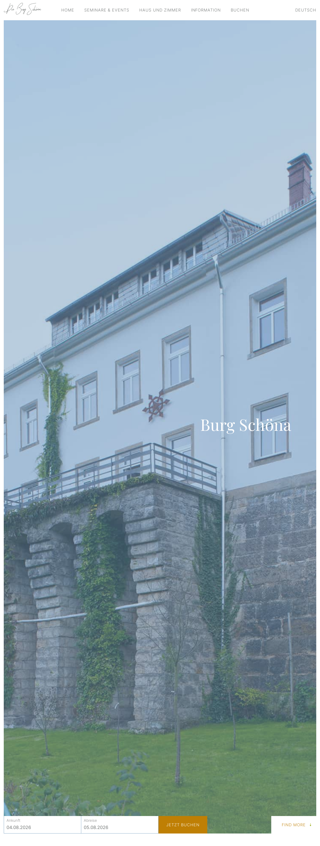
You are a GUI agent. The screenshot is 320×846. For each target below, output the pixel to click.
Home (67, 9)
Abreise (90, 820)
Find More (294, 824)
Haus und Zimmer (160, 9)
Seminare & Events (106, 9)
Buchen (240, 9)
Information (206, 9)
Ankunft (13, 820)
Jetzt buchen (183, 824)
